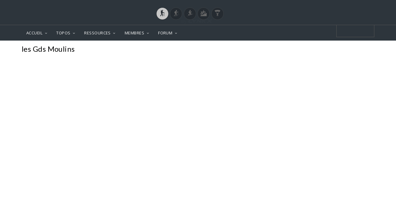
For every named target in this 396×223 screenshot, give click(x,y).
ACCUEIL (34, 33)
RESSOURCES (97, 33)
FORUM (165, 33)
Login (342, 6)
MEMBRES (134, 33)
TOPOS (63, 33)
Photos (362, 49)
